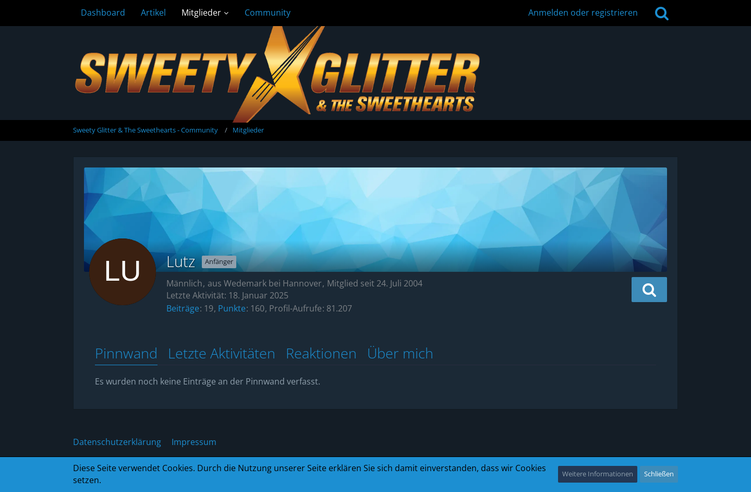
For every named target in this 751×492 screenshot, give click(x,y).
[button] (649, 289)
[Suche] (662, 13)
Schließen (659, 473)
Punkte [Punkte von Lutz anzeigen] (232, 308)
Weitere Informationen (597, 473)
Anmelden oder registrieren (583, 12)
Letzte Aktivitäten (221, 353)
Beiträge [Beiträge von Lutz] (182, 308)
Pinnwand (126, 353)
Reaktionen (321, 353)
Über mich (400, 353)
